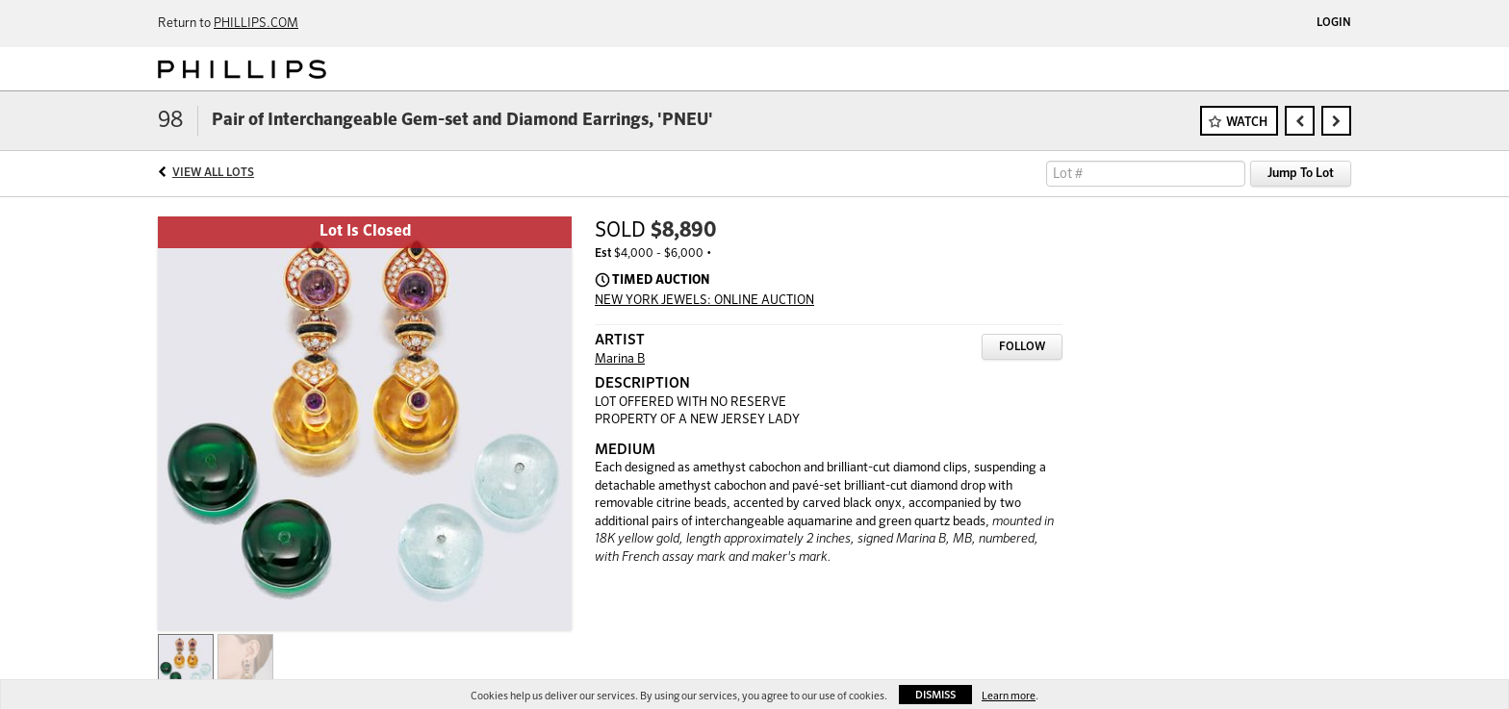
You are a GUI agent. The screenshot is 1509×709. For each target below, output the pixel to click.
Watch (1246, 122)
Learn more (1009, 696)
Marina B (620, 359)
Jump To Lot (1300, 173)
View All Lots (213, 173)
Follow (1022, 347)
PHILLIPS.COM (256, 23)
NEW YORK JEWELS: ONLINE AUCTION (704, 300)
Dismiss (935, 695)
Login (1334, 23)
